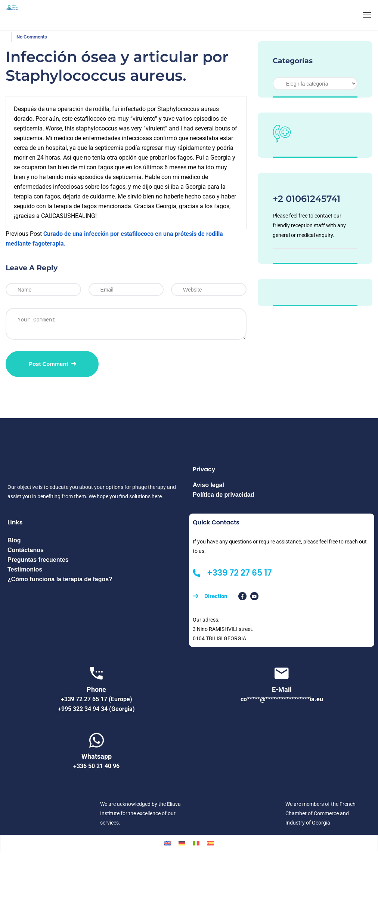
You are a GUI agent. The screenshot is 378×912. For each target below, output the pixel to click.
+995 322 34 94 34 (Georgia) (96, 708)
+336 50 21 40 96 (96, 766)
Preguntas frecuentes (38, 560)
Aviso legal (208, 485)
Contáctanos (25, 550)
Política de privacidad (223, 495)
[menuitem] (168, 843)
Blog (14, 540)
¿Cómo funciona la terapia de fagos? (59, 579)
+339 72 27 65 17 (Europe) (96, 699)
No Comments (31, 37)
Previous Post (24, 233)
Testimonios (24, 569)
